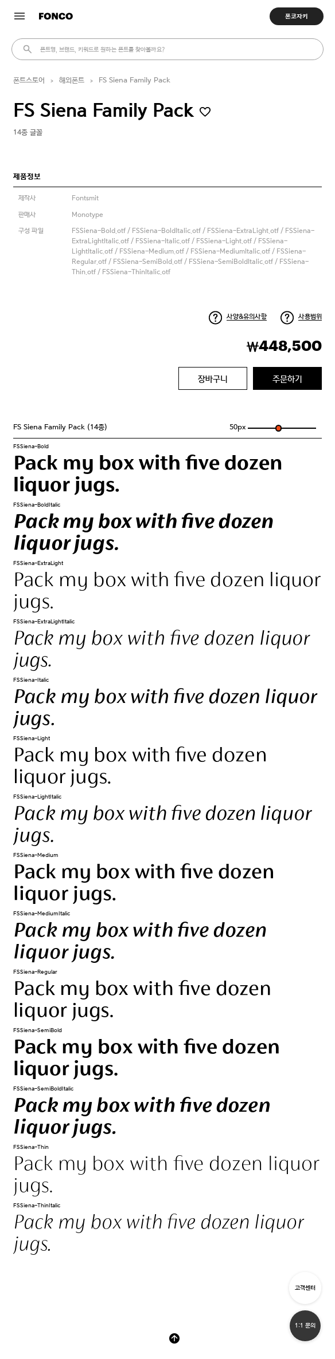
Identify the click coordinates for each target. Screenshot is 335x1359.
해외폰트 (71, 80)
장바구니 (213, 379)
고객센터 (305, 1287)
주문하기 (287, 379)
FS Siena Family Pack (134, 80)
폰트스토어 (29, 80)
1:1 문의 (305, 1325)
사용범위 (310, 317)
